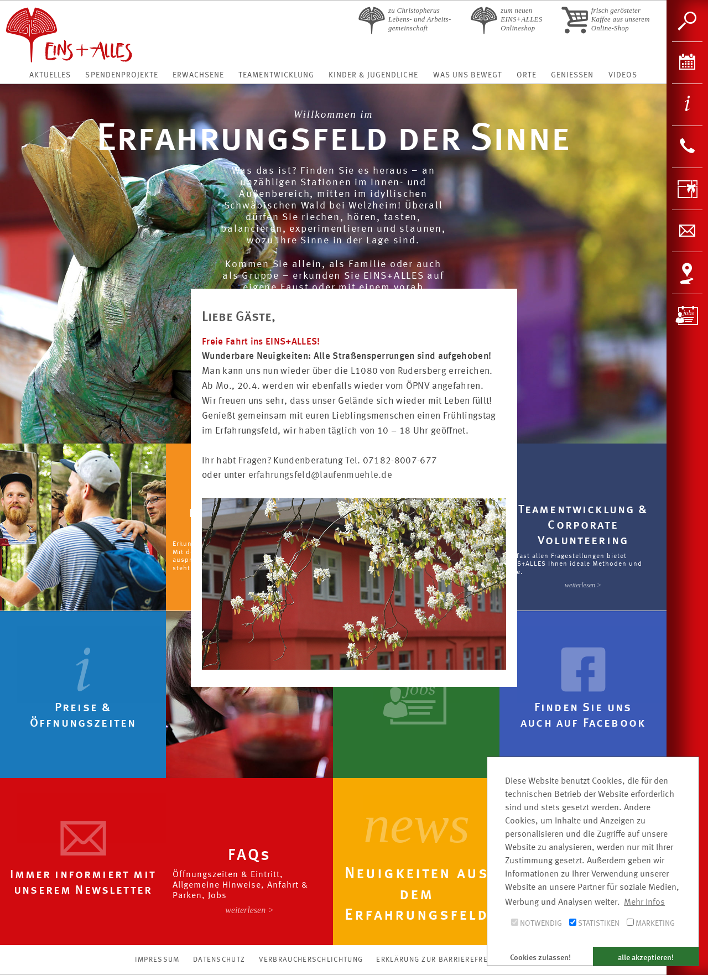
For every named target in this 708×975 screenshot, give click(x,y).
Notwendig (536, 923)
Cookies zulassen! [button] (540, 958)
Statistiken (594, 923)
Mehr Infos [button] (644, 902)
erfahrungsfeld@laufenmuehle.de (320, 475)
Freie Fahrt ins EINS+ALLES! (261, 342)
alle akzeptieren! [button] (646, 958)
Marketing (651, 923)
